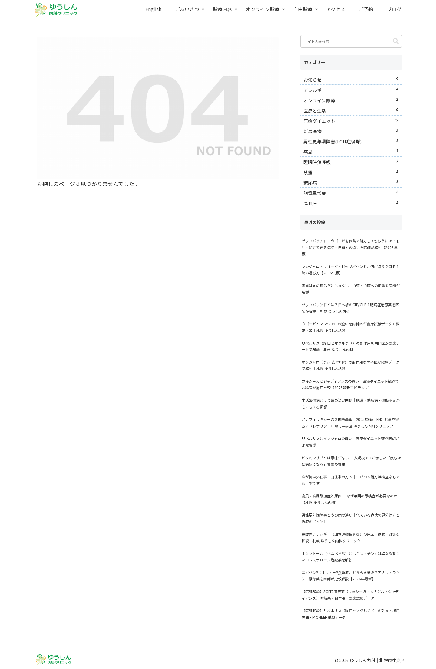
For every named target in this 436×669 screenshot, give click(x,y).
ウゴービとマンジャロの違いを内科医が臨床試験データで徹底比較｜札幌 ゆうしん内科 (350, 327)
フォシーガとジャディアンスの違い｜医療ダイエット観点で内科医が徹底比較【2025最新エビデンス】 (350, 384)
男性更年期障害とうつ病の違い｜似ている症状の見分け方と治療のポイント (351, 518)
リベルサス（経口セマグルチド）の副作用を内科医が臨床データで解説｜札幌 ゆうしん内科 (351, 346)
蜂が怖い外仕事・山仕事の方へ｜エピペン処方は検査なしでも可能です (351, 480)
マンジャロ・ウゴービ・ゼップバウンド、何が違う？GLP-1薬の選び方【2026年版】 (350, 270)
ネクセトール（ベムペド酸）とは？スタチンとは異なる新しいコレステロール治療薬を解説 (351, 556)
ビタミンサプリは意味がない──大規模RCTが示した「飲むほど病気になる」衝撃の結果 (351, 461)
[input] (351, 41)
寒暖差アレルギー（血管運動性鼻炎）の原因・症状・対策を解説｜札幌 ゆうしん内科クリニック (351, 537)
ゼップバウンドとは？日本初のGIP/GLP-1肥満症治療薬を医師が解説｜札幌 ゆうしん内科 (350, 308)
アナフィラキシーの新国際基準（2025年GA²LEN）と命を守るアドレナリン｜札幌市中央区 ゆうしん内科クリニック (350, 422)
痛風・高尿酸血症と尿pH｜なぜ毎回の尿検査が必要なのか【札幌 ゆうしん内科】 (349, 499)
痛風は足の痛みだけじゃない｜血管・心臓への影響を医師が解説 (351, 289)
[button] (395, 41)
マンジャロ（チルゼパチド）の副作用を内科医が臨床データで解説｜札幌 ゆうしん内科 (350, 365)
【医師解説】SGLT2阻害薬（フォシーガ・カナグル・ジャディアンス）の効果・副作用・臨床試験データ (350, 595)
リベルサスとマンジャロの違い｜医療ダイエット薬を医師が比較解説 (350, 442)
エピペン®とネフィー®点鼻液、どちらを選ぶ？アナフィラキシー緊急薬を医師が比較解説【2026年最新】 (351, 576)
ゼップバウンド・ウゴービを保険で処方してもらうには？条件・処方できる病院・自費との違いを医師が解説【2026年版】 (350, 247)
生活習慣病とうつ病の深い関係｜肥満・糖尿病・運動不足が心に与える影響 (351, 403)
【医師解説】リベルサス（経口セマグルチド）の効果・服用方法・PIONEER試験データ (351, 614)
